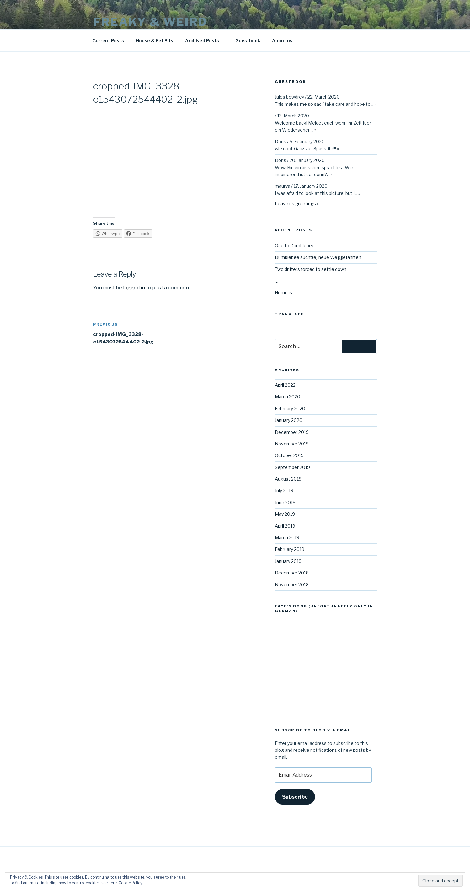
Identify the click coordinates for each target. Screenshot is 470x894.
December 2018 (292, 572)
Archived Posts (205, 40)
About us (282, 40)
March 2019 (287, 537)
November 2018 (292, 584)
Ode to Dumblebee (295, 245)
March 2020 (287, 396)
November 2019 (292, 443)
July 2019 (284, 490)
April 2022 (285, 385)
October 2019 (289, 455)
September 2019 (292, 467)
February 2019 (289, 549)
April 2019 (285, 526)
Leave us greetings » (297, 203)
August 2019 (288, 479)
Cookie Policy (130, 883)
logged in (134, 288)
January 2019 (288, 561)
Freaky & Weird (150, 22)
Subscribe (295, 797)
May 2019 (285, 514)
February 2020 (290, 408)
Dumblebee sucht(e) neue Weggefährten (318, 257)
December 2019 (292, 432)
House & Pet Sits (154, 40)
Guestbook (247, 40)
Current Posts (108, 40)
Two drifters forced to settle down (310, 269)
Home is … (285, 292)
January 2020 (288, 420)
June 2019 (285, 502)
